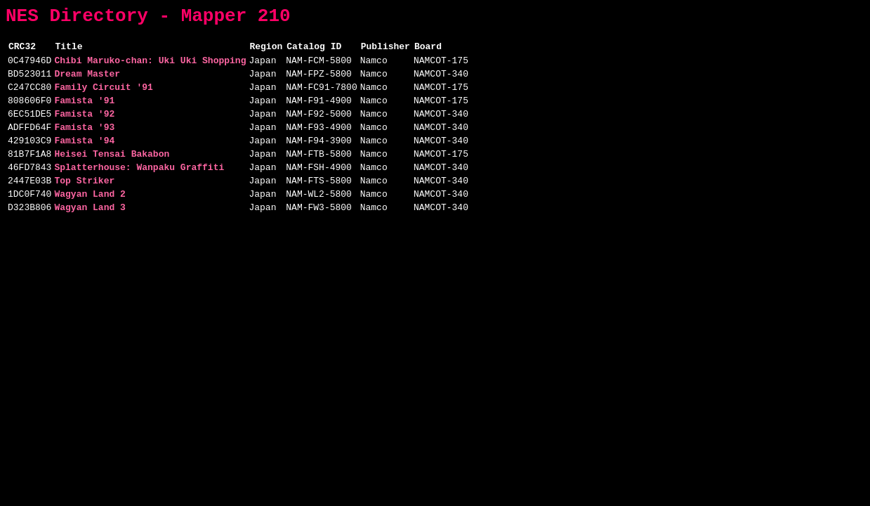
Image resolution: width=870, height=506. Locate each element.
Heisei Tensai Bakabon (111, 176)
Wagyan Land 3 (89, 238)
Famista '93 (84, 145)
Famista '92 (84, 130)
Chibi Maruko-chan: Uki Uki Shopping (150, 68)
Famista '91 (84, 114)
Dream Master (87, 83)
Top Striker (84, 207)
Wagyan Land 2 (89, 222)
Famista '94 (84, 161)
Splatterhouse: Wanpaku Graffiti (139, 192)
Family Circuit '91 (103, 99)
